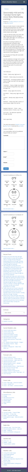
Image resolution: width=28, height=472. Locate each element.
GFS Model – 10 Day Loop (9, 414)
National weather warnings (9, 337)
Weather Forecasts (20, 124)
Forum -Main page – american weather (12, 382)
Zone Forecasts (7, 373)
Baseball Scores (7, 394)
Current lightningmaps (8, 454)
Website (5, 162)
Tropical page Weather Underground (12, 463)
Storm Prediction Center (9, 369)
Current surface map (8, 331)
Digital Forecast (7, 456)
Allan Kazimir (10, 23)
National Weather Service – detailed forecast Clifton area (12, 363)
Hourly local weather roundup (10, 334)
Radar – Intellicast (7, 430)
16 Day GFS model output (9, 453)
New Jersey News (7, 399)
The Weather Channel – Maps (10, 343)
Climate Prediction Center (9, 357)
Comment (5, 135)
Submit (6, 168)
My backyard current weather (10, 336)
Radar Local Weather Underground (11, 432)
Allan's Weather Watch (9, 2)
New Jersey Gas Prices (8, 397)
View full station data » (8, 209)
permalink (21, 126)
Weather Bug (6, 345)
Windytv (5, 465)
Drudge (5, 396)
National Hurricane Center (9, 361)
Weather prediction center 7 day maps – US (13, 372)
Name (5, 151)
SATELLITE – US (7, 441)
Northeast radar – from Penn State (11, 427)
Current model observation (9, 330)
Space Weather (7, 402)
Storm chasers (6, 462)
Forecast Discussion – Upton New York (12, 360)
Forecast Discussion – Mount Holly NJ (12, 358)
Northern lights (7, 400)
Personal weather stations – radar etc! (12, 429)
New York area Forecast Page (10, 367)
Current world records (8, 333)
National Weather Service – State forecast (13, 366)
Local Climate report (8, 457)
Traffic (4, 403)
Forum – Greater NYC (8, 384)
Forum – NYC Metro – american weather (13, 385)
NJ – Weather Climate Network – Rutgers (13, 342)
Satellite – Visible (7, 442)
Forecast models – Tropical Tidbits (11, 412)
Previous (6, 9)
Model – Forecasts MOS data (10, 415)
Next (22, 9)
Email (5, 157)
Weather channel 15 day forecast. (11, 370)
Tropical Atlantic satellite (9, 444)
